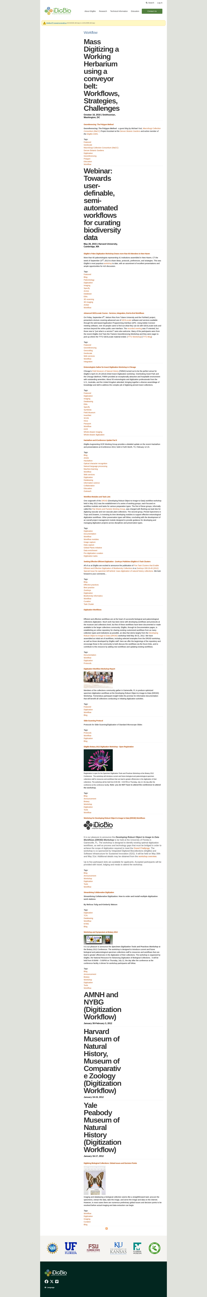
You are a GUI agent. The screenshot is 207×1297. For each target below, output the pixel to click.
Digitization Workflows (92, 610)
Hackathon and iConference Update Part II (100, 440)
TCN (86, 915)
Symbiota (87, 410)
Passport (87, 424)
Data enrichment (90, 550)
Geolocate (88, 145)
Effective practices (91, 585)
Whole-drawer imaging (93, 432)
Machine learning (91, 469)
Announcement (90, 799)
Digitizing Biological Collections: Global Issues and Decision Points (110, 1163)
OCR (86, 429)
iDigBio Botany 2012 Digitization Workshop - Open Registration (109, 747)
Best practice (89, 587)
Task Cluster (89, 604)
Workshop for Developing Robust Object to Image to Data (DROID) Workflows (114, 818)
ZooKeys (87, 590)
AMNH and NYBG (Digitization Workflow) (102, 1005)
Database (88, 294)
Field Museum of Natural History (105, 371)
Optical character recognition (95, 463)
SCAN (86, 418)
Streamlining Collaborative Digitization (99, 892)
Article (86, 458)
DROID (104, 501)
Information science (92, 483)
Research (103, 11)
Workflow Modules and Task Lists (97, 497)
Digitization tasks (91, 556)
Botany (87, 801)
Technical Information (119, 11)
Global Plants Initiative (93, 548)
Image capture (90, 542)
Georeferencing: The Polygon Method (99, 124)
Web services (89, 356)
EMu (86, 296)
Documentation (90, 534)
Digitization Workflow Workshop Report (99, 669)
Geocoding (88, 350)
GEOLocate (126, 320)
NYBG (86, 924)
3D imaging (88, 302)
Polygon (87, 159)
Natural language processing (95, 466)
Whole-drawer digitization (94, 435)
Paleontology (89, 280)
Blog (85, 277)
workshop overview (147, 856)
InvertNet (87, 415)
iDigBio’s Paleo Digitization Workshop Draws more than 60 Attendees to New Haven (117, 254)
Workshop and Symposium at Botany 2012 (101, 932)
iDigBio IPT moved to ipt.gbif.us (56, 23)
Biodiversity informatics (93, 596)
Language (51, 1287)
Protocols (87, 663)
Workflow (87, 164)
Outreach (87, 491)
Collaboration (89, 486)
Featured (87, 142)
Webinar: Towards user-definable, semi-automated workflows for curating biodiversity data (102, 204)
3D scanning (89, 299)
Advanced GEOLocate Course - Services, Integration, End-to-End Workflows (114, 313)
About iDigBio (90, 11)
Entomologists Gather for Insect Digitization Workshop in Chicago (110, 367)
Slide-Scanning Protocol (93, 721)
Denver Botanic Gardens (130, 131)
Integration (88, 362)
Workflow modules (91, 539)
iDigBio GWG (92, 134)
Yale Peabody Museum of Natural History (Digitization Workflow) (102, 1127)
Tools (86, 810)
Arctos (86, 291)
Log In (159, 3)
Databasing (88, 401)
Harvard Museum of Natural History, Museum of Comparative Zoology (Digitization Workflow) (102, 1061)
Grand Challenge (142, 848)
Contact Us (152, 11)
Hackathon (88, 461)
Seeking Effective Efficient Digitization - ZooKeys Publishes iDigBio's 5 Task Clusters (117, 561)
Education (135, 11)
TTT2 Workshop (134, 337)
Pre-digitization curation (93, 553)
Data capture (89, 545)
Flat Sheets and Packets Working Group (108, 509)
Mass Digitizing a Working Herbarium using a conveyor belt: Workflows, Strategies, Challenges (101, 74)
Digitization (88, 153)
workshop (108, 263)
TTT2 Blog (147, 337)
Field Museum (89, 412)
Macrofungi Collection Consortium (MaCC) (101, 148)
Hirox (86, 421)
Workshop (88, 804)
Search (151, 3)
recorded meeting (134, 328)
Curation (87, 601)
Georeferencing (90, 156)
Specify (87, 288)
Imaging (87, 285)
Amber (86, 305)
